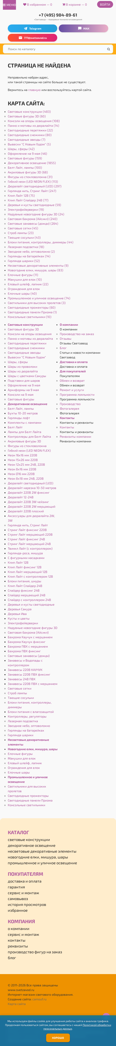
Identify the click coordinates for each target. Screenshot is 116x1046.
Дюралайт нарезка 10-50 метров (32, 488)
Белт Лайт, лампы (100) (25, 167)
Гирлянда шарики (20, 735)
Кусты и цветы (19, 618)
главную (34, 90)
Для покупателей (73, 371)
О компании (69, 324)
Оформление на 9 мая (24, 385)
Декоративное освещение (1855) (32, 163)
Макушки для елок (22, 758)
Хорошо (58, 1037)
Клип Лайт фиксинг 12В (24, 567)
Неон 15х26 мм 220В (23, 460)
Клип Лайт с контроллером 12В (30, 576)
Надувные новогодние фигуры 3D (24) (36, 214)
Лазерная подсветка (23, 721)
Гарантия (16, 886)
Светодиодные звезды (24, 352)
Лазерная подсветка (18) (26, 247)
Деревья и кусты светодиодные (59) (34, 205)
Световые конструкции (25, 324)
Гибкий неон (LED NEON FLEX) (29, 450)
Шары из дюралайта (23, 371)
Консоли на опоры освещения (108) (34, 121)
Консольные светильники (26, 805)
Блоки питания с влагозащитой (31, 711)
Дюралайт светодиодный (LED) (30, 483)
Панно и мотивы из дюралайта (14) (33, 125)
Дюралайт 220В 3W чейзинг (28, 502)
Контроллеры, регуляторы (27, 716)
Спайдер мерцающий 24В (26, 595)
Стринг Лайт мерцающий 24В (29, 544)
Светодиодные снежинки (26, 348)
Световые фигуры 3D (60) (27, 116)
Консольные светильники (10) (29, 317)
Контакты (67, 418)
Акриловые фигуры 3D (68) (28, 172)
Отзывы (65, 338)
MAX (83, 28)
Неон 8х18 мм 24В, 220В (26, 478)
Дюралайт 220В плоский (26, 511)
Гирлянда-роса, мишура (25, 553)
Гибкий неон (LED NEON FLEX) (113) (33, 181)
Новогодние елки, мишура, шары (33, 749)
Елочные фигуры (20, 753)
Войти (105, 4)
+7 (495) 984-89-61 (58, 15)
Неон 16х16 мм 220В (22, 455)
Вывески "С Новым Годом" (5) (29, 144)
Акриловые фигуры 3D (24, 441)
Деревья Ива (17, 614)
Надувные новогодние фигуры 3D (32, 628)
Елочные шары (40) (22, 293)
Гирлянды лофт (19, 418)
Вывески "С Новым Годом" (27, 357)
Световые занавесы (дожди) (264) (33, 223)
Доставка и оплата (74, 362)
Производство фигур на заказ (35, 951)
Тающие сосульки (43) (24, 237)
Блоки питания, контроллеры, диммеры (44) (40, 242)
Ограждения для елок (24, 289)
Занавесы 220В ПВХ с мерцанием (32, 683)
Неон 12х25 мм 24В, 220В (26, 464)
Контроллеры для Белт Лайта (29, 436)
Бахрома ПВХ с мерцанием (28, 646)
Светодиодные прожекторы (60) (31, 307)
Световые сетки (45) (23, 228)
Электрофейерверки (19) (26, 209)
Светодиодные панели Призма (30, 800)
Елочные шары (19, 772)
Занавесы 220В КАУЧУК (25, 669)
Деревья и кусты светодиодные (31, 604)
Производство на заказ (77, 334)
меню (9, 5)
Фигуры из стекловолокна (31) (30, 177)
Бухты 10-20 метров (23, 413)
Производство (70, 404)
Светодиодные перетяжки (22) (30, 130)
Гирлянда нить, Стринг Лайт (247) (32, 191)
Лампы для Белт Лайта (24, 432)
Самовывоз (18, 898)
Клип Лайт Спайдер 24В (25, 586)
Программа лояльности (77, 394)
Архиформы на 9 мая (23, 390)
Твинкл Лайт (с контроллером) (30, 548)
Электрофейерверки (23, 623)
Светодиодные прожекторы (28, 795)
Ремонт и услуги (72, 390)
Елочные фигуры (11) (23, 275)
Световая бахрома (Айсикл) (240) (32, 219)
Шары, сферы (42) (21, 149)
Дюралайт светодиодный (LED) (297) (35, 186)
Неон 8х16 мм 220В (22, 469)
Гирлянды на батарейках (26, 730)
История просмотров (27, 904)
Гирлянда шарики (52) (24, 261)
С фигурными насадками (26, 558)
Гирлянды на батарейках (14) (29, 256)
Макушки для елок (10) (25, 279)
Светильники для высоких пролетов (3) (37, 303)
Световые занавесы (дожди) (29, 655)
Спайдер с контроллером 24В (29, 600)
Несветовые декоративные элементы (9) (38, 265)
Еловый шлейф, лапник (25, 763)
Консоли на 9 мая (20, 394)
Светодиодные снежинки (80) (30, 135)
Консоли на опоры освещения (30, 334)
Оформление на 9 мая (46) (27, 153)
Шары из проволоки (22, 366)
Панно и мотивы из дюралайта (30, 338)
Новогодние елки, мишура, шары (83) (35, 270)
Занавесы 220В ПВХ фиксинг (29, 674)
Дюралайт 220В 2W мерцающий (31, 506)
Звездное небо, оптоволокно (29, 725)
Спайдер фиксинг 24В (24, 590)
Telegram (32, 28)
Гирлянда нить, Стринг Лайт (28, 525)
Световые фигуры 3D (23, 329)
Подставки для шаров (24, 380)
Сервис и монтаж (23, 892)
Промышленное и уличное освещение (42, 862)
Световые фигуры (21, 399)
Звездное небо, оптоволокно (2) (31, 251)
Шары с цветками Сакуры (27, 376)
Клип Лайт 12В (18, 562)
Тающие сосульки (21, 697)
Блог (63, 348)
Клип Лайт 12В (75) (21, 195)
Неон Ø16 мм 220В (21, 474)
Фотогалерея (69, 408)
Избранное (18, 910)
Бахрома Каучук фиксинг (26, 641)
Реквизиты (18, 946)
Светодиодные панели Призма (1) (32, 312)
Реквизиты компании (75, 436)
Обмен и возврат (72, 380)
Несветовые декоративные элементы (42, 851)
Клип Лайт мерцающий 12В (27, 572)
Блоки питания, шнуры (24, 581)
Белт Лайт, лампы (21, 408)
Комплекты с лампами (24, 422)
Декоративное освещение (27, 404)
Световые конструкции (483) (29, 111)
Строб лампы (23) (21, 233)
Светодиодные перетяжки (27, 343)
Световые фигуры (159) (25, 158)
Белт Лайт (15, 427)
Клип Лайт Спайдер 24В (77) (28, 200)
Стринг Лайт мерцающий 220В (30, 534)
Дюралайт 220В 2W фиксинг (28, 492)
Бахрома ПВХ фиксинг (24, 651)
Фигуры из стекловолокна (27, 446)
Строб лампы (17, 693)
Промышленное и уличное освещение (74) (39, 298)
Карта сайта (17, 1004)
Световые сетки (19, 688)
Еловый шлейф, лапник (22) (28, 284)
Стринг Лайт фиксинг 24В (26, 539)
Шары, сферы (18, 362)
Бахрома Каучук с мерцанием (30, 637)
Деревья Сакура (20, 609)
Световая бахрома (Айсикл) (28, 632)
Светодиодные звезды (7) (26, 139)
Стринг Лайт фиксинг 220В (27, 530)
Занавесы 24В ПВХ (21, 679)
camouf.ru (39, 999)
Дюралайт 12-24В (20, 497)
